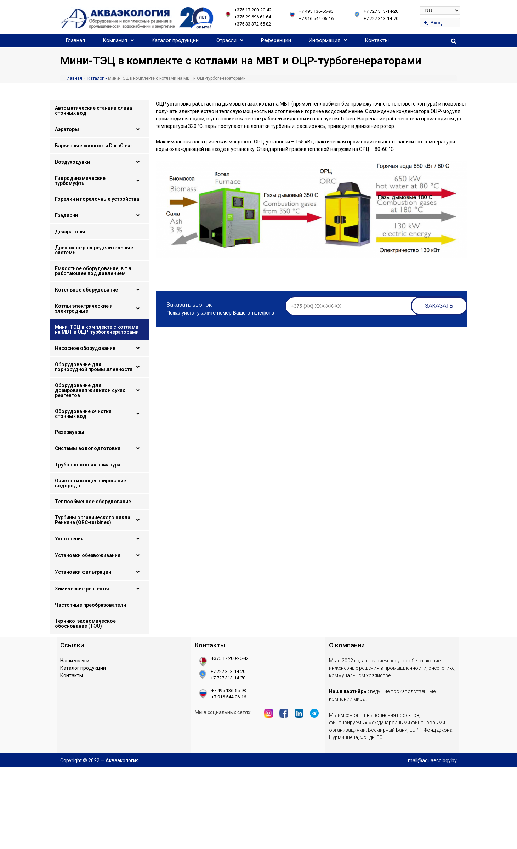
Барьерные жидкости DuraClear (93, 145)
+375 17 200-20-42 (253, 9)
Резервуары (69, 432)
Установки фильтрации (99, 572)
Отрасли (229, 40)
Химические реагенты (99, 588)
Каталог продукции (175, 40)
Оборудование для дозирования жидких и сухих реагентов (99, 390)
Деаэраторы (70, 231)
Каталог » (96, 78)
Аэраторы (99, 129)
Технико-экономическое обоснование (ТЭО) (85, 623)
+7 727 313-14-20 (381, 11)
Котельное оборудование (99, 289)
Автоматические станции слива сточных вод (93, 110)
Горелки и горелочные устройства (97, 199)
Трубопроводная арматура (87, 465)
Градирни (99, 215)
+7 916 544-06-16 (316, 18)
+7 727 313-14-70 (381, 18)
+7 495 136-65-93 (316, 11)
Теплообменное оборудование (93, 501)
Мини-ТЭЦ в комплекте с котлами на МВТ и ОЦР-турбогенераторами (97, 329)
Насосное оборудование (99, 348)
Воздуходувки (99, 161)
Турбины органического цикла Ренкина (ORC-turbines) (99, 520)
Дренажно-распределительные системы (94, 250)
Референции (276, 40)
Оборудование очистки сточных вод (99, 413)
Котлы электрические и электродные (99, 308)
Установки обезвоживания (99, 555)
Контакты (377, 40)
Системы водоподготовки (99, 448)
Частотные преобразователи (90, 605)
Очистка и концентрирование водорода (90, 483)
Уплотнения (99, 538)
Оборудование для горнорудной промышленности (99, 367)
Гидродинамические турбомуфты (99, 180)
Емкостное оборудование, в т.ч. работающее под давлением (94, 271)
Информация (327, 40)
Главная (75, 40)
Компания (118, 40)
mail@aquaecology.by (432, 760)
